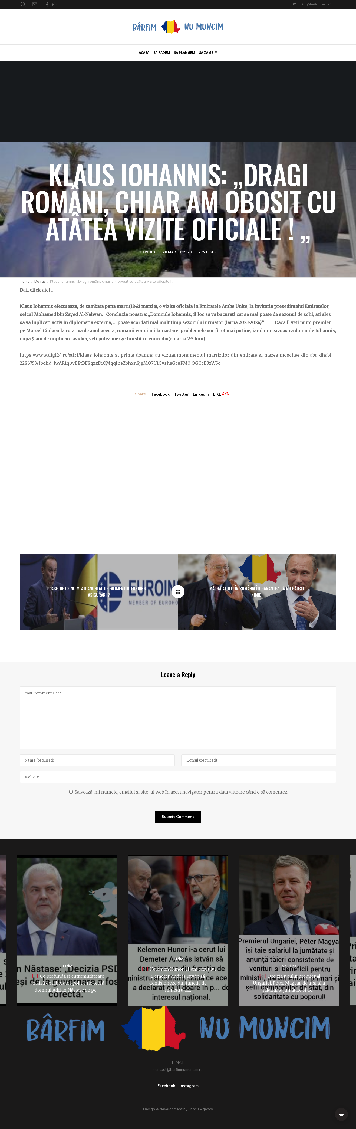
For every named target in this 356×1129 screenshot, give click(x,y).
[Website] (178, 777)
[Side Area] (341, 1114)
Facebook (161, 394)
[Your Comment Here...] (178, 717)
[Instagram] (54, 4)
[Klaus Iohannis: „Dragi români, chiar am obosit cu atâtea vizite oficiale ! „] (178, 591)
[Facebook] (47, 4)
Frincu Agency (201, 1109)
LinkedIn (201, 394)
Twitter (181, 394)
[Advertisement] (178, 101)
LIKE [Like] (217, 394)
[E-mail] (258, 760)
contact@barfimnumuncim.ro (317, 4)
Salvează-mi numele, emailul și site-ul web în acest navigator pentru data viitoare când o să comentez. (181, 792)
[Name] (97, 760)
